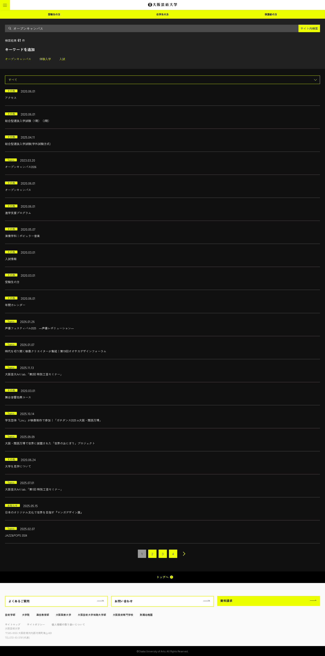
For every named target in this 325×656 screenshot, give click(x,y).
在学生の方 (162, 14)
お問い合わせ (124, 601)
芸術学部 (10, 614)
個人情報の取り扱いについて (68, 624)
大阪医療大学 (63, 614)
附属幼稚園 (146, 614)
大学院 (26, 614)
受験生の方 (54, 14)
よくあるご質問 (19, 601)
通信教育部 (42, 614)
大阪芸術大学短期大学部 (92, 614)
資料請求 (226, 601)
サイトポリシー (36, 624)
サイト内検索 (309, 28)
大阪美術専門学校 (123, 614)
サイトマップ (12, 624)
